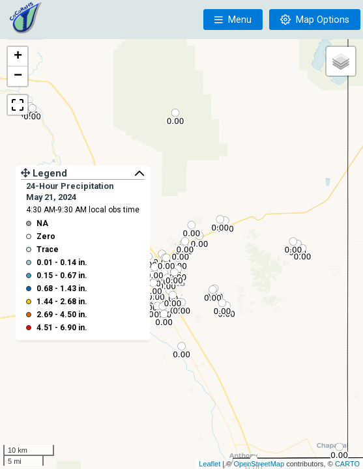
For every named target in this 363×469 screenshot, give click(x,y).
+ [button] (18, 56)
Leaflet (209, 464)
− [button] (18, 76)
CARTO (347, 464)
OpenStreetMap (258, 464)
